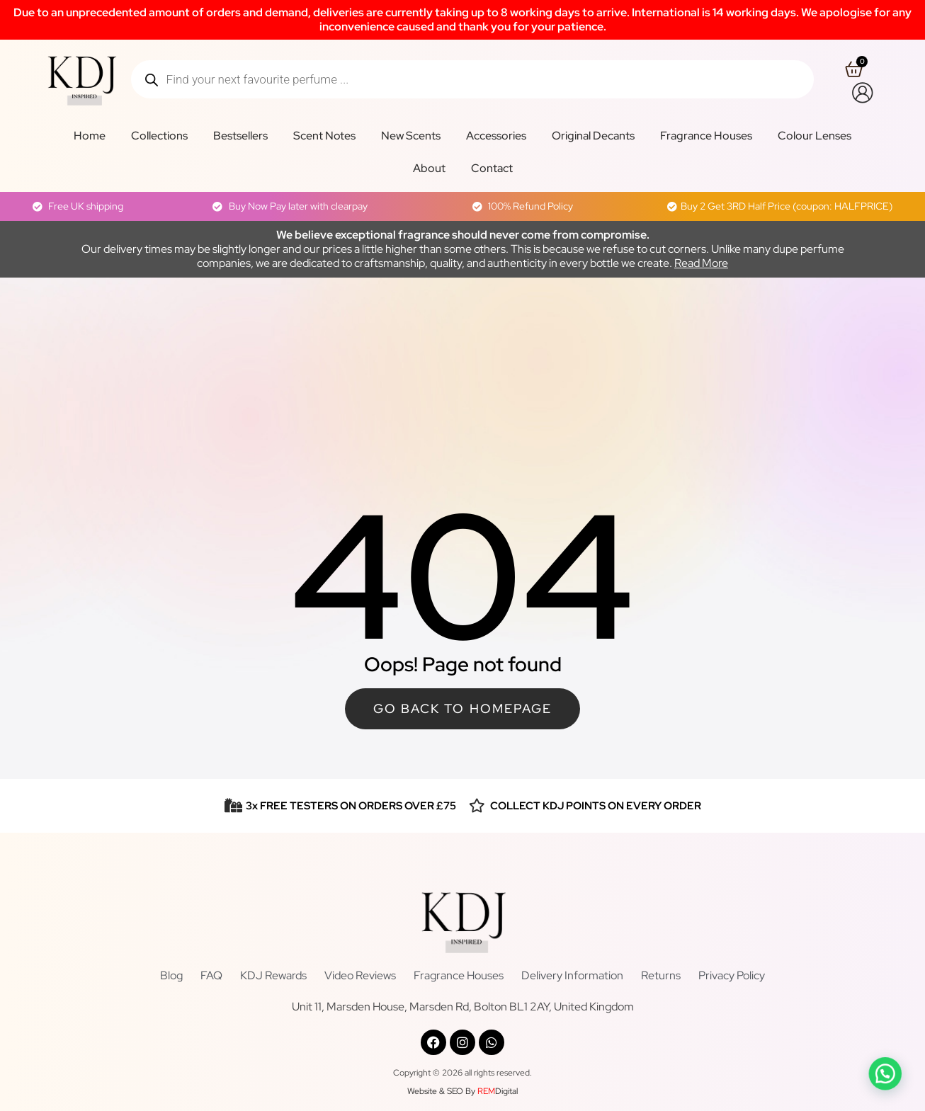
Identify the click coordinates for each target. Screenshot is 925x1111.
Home (90, 135)
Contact (492, 168)
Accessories (496, 135)
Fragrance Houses (706, 135)
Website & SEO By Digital (462, 1091)
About (429, 168)
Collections (159, 135)
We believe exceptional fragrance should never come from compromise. (462, 234)
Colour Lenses (814, 135)
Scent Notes (324, 135)
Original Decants (593, 135)
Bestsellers (240, 135)
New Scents (411, 135)
